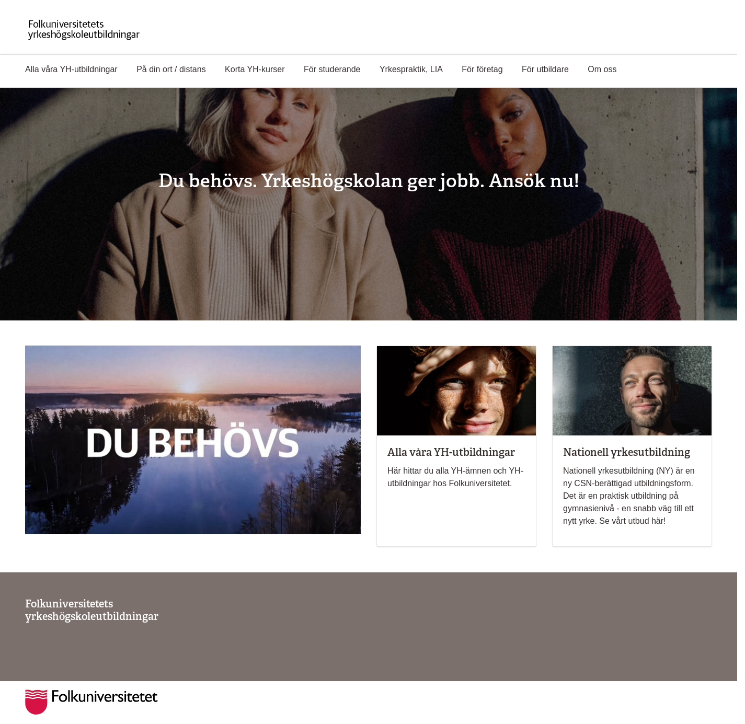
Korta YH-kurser (254, 69)
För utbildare (545, 69)
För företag (482, 69)
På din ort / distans (171, 69)
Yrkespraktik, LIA (411, 69)
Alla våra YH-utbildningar (71, 69)
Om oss (602, 69)
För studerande (332, 69)
